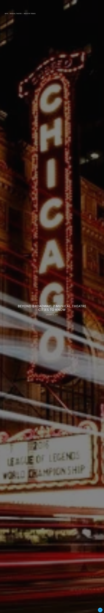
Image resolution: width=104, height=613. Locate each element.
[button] (100, 610)
